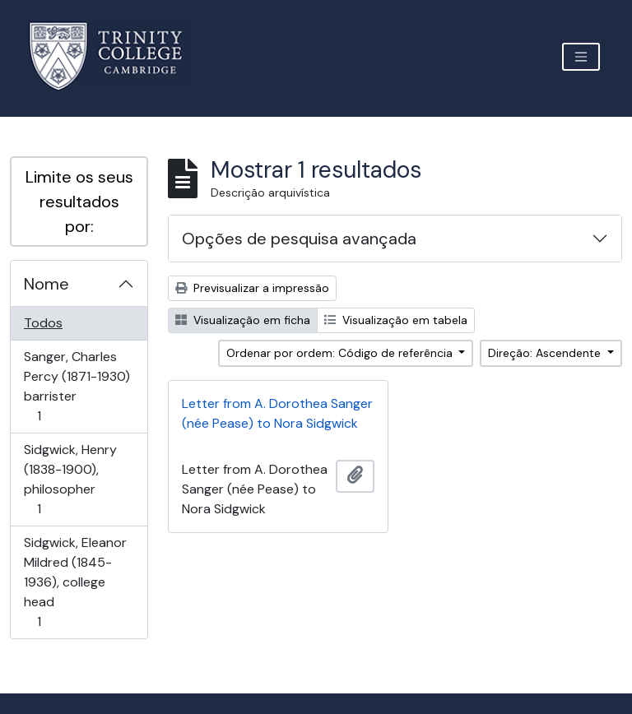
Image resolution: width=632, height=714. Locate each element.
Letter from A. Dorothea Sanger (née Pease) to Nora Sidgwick (277, 413)
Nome (46, 283)
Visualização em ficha (242, 320)
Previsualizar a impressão (252, 287)
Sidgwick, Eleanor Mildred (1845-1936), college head (75, 582)
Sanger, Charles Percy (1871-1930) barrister (76, 386)
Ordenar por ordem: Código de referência (341, 352)
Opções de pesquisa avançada (299, 238)
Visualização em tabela (395, 320)
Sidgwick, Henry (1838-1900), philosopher (70, 479)
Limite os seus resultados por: (79, 201)
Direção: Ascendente (546, 352)
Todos (43, 323)
